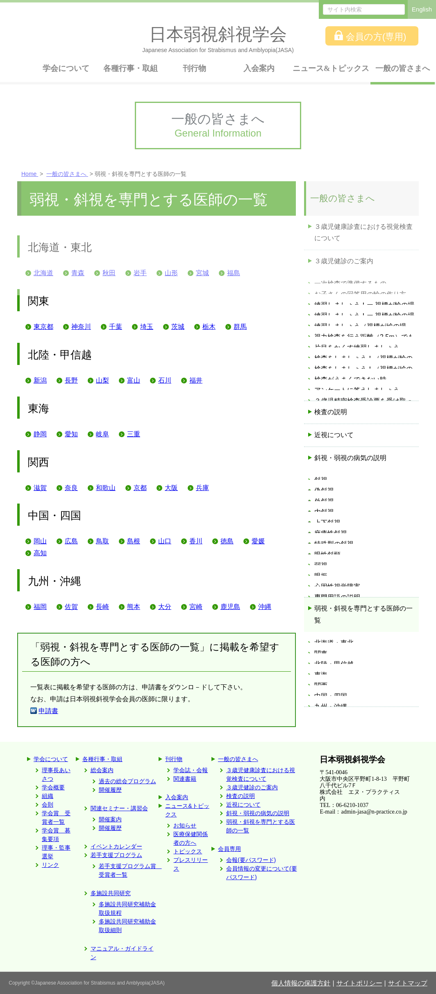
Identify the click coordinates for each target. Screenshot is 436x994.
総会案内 (102, 770)
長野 (71, 380)
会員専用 (229, 849)
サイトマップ (407, 983)
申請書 (48, 710)
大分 (164, 606)
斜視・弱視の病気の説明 (350, 329)
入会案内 (176, 797)
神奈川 (81, 326)
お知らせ (184, 825)
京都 (140, 487)
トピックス (187, 851)
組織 (47, 796)
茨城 (177, 326)
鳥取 (102, 541)
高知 (40, 552)
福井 (195, 380)
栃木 (209, 326)
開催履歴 (110, 790)
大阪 (171, 487)
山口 (164, 541)
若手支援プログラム (116, 855)
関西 (38, 462)
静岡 (40, 434)
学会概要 (53, 787)
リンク (50, 865)
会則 (47, 804)
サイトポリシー (359, 983)
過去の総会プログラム (127, 781)
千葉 (115, 326)
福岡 (40, 606)
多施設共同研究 (111, 893)
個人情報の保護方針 (300, 983)
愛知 (71, 434)
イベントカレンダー (116, 846)
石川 (164, 380)
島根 (133, 541)
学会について (51, 759)
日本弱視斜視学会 (352, 759)
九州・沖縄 (54, 581)
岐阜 (102, 434)
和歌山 (106, 487)
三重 (133, 434)
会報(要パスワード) (251, 860)
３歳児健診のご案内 (252, 787)
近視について (334, 306)
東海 (38, 408)
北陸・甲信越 (60, 355)
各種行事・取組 (102, 759)
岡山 (40, 541)
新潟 (40, 380)
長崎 (102, 606)
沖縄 (264, 606)
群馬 (240, 326)
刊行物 (173, 759)
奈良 (71, 487)
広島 (71, 541)
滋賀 (40, 487)
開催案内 (110, 819)
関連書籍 (184, 778)
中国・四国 (54, 515)
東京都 (43, 326)
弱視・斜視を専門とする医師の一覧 (363, 358)
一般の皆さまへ (238, 759)
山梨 (102, 380)
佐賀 (71, 606)
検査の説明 (240, 796)
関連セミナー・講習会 (119, 808)
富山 (133, 380)
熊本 (133, 606)
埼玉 (146, 326)
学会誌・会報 (190, 770)
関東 (38, 301)
